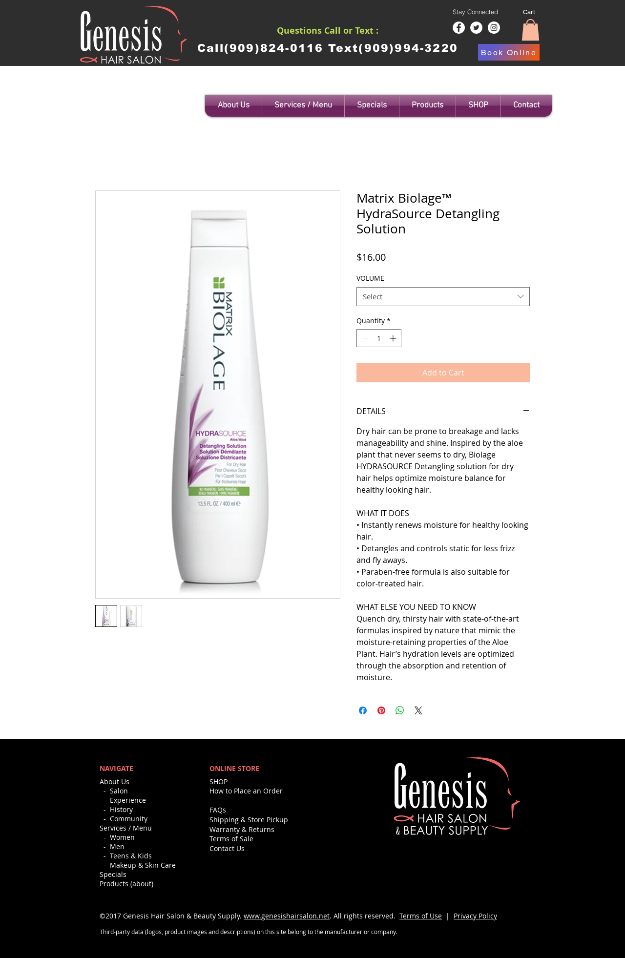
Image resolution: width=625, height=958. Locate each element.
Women (122, 837)
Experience (128, 800)
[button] (530, 30)
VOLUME (370, 278)
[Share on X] (418, 710)
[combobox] (443, 296)
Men (117, 846)
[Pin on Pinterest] (381, 710)
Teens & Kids (131, 855)
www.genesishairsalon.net (287, 915)
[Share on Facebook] (363, 710)
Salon (119, 790)
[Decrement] (364, 338)
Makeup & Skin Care (143, 865)
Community (128, 818)
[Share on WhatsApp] (400, 710)
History (121, 809)
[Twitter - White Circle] (476, 27)
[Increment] (394, 338)
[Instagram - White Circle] (494, 27)
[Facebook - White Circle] (459, 27)
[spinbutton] (379, 338)
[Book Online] (509, 52)
